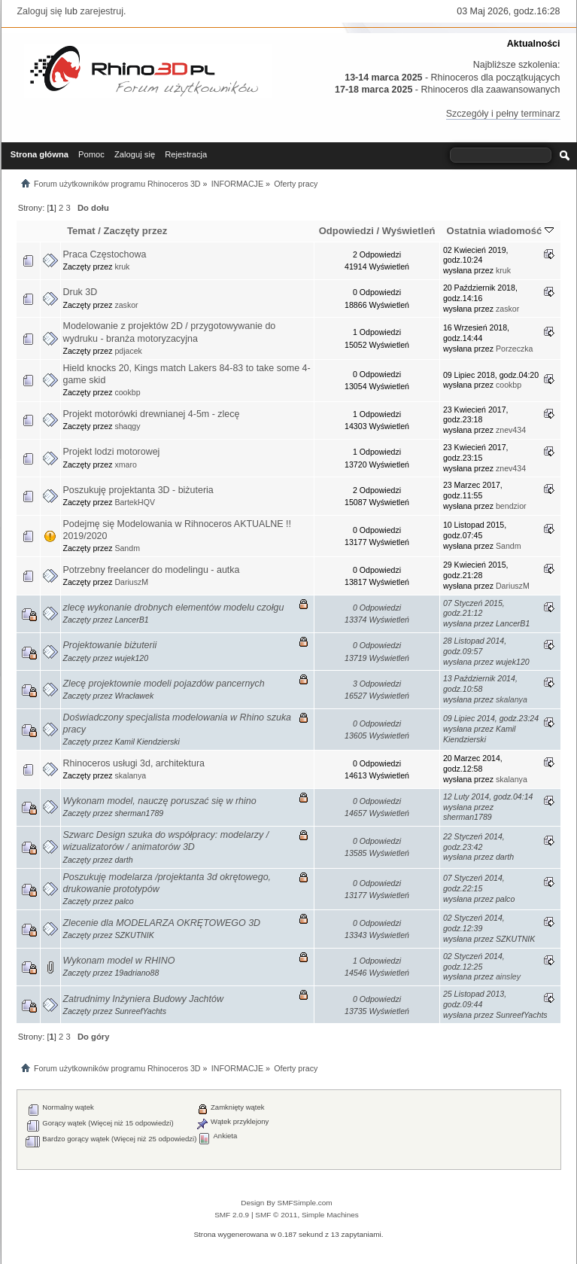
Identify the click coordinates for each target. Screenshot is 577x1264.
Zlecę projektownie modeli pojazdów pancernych (164, 683)
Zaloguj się (39, 11)
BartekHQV (134, 502)
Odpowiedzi (346, 230)
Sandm (127, 548)
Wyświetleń (409, 230)
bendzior (511, 505)
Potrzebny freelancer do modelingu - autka (151, 570)
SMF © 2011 (276, 1215)
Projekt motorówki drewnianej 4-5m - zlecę (151, 414)
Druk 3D (80, 292)
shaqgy (127, 426)
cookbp (127, 392)
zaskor (126, 304)
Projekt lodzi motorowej (111, 451)
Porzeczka (514, 348)
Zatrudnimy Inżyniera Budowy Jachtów (143, 999)
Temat (81, 230)
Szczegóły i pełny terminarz (503, 113)
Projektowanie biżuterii (110, 645)
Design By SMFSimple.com (286, 1203)
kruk (121, 266)
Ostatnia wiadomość (500, 230)
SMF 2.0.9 (231, 1215)
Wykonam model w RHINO (119, 960)
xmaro (125, 464)
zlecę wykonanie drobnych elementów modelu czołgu (173, 607)
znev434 (511, 429)
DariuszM (131, 581)
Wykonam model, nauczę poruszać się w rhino (160, 801)
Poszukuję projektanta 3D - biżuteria (138, 490)
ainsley (508, 976)
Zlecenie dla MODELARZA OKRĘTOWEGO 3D (162, 923)
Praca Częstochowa (105, 254)
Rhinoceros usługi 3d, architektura (134, 763)
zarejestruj (101, 11)
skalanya (511, 699)
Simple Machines (330, 1215)
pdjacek (128, 350)
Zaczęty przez (135, 230)
